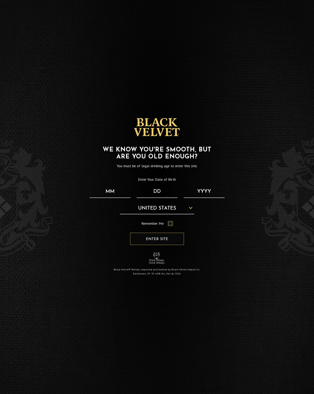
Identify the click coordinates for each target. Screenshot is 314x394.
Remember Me (157, 223)
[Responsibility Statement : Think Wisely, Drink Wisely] (157, 258)
